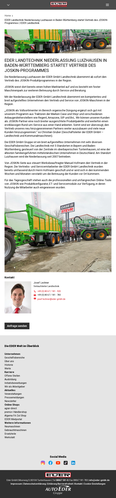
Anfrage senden (17, 325)
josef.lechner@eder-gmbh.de (51, 299)
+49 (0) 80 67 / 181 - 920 (49, 291)
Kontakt (78, 484)
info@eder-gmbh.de (99, 480)
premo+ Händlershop (16, 412)
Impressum (16, 484)
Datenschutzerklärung (34, 484)
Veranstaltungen (13, 393)
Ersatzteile (10, 433)
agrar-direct (11, 408)
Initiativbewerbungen (16, 383)
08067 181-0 (62, 480)
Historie (9, 364)
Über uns (9, 361)
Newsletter (10, 401)
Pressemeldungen (14, 397)
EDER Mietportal (13, 419)
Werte (8, 368)
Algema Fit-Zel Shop (15, 415)
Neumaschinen (12, 426)
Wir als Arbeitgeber (15, 386)
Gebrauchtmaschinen (15, 430)
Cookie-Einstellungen (94, 484)
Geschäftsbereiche (15, 357)
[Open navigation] (9, 5)
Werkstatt (10, 437)
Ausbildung (10, 379)
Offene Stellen (12, 375)
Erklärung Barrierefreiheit (60, 484)
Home (8, 15)
